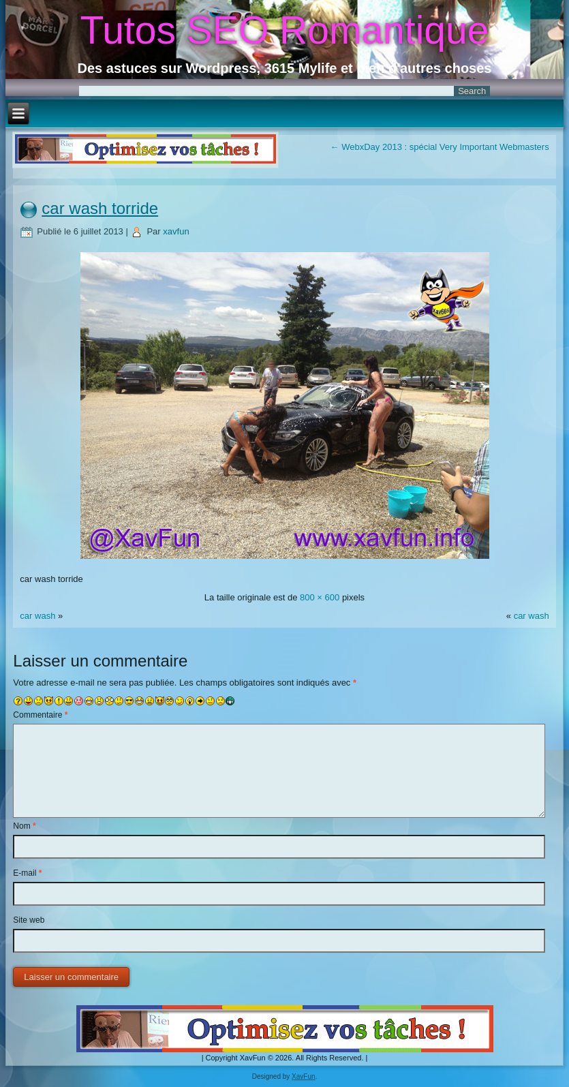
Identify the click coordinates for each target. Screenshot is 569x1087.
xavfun (176, 231)
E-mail (27, 873)
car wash (39, 616)
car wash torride (100, 208)
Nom (24, 826)
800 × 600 (319, 597)
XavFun (303, 1076)
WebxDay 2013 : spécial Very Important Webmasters (439, 147)
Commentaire (40, 715)
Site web (28, 920)
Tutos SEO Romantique (284, 30)
